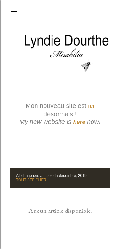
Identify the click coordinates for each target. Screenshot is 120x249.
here (79, 122)
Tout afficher (31, 180)
